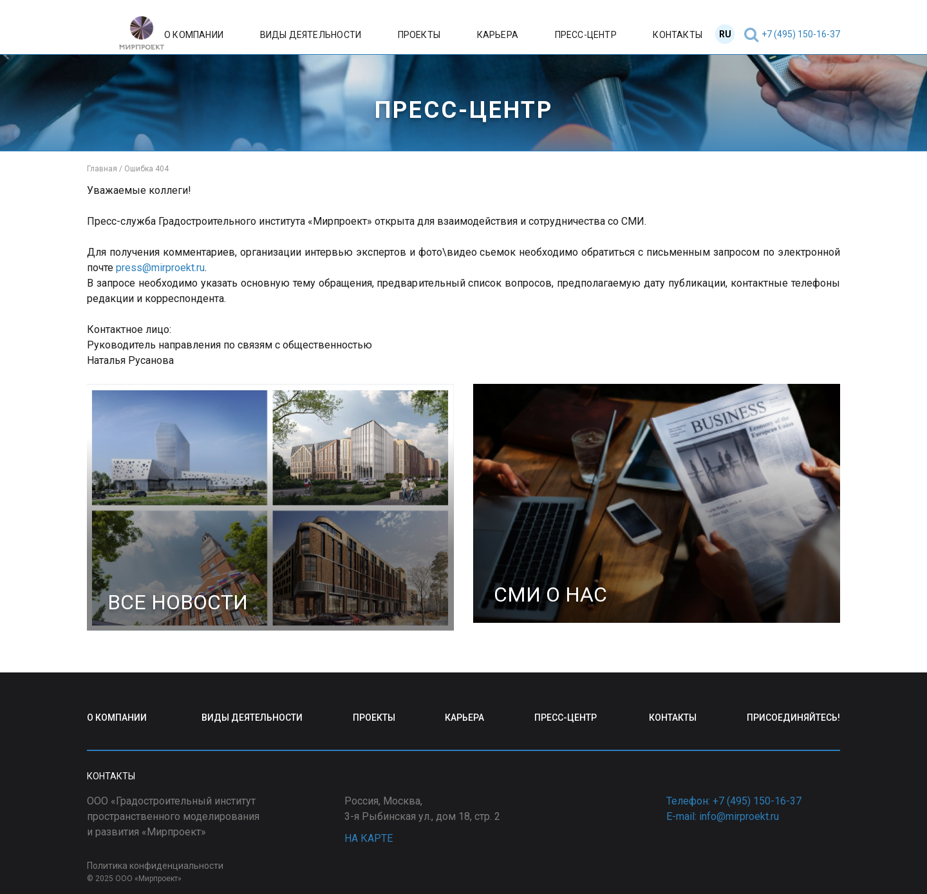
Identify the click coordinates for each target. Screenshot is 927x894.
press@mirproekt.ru (160, 268)
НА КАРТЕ (368, 838)
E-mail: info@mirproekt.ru (722, 816)
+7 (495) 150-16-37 (801, 34)
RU (725, 34)
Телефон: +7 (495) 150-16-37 (733, 801)
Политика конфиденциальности (155, 866)
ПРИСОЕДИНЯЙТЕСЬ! (793, 717)
